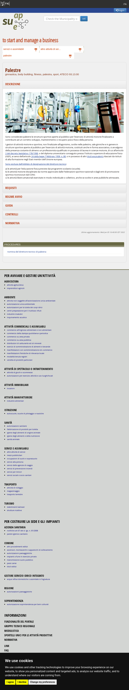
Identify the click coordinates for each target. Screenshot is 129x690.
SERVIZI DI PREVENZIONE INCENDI (19, 468)
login (120, 10)
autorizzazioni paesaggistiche (19, 553)
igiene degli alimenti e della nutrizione (23, 436)
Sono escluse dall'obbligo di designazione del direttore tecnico (35, 164)
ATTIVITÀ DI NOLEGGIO (15, 487)
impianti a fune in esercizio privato (22, 556)
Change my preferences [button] (42, 682)
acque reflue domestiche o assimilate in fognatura (28, 579)
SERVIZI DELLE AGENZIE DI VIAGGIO (20, 465)
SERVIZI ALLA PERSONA (15, 462)
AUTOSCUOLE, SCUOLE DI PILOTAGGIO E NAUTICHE (25, 413)
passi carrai (11, 563)
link (6, 646)
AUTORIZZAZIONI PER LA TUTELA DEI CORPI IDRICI (24, 307)
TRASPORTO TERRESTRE (15, 494)
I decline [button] (22, 682)
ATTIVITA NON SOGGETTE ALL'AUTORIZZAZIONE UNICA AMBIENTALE (31, 300)
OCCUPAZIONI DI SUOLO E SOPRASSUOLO (22, 458)
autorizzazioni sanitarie (17, 426)
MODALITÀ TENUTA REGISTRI (17, 356)
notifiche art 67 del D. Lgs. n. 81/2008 (22, 530)
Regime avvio (13, 197)
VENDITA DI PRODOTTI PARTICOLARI (19, 360)
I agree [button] (10, 682)
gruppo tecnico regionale (19, 626)
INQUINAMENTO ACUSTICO (17, 317)
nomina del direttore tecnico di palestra (26, 251)
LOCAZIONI (11, 388)
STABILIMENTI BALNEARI (16, 507)
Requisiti (11, 188)
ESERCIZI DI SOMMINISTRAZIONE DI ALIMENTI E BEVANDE (28, 346)
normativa (10, 640)
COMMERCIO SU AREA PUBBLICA (19, 340)
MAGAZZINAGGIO (13, 491)
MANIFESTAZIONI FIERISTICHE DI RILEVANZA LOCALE (25, 353)
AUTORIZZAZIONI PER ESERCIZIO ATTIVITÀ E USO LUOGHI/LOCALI (30, 375)
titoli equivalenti (95, 156)
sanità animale (13, 439)
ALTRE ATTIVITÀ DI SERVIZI (16, 452)
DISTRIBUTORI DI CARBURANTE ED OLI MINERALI (24, 343)
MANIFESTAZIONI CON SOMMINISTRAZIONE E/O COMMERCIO (29, 350)
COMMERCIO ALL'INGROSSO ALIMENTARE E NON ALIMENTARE (29, 330)
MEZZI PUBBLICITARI (14, 455)
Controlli (11, 214)
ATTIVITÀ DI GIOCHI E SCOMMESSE (20, 372)
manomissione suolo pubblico (20, 560)
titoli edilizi (11, 566)
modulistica (11, 631)
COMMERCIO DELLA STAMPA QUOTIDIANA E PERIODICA (27, 333)
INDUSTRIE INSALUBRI (15, 314)
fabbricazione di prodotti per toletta (22, 429)
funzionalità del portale (19, 621)
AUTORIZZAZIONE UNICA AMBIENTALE (21, 304)
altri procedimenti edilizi (17, 546)
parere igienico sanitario (17, 534)
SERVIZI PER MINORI (14, 472)
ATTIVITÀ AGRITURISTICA (15, 285)
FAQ (6, 650)
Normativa (12, 223)
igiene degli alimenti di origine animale (23, 432)
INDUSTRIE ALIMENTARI (15, 401)
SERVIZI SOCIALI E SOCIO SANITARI (19, 475)
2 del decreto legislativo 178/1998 (21, 153)
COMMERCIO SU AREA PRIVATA (18, 336)
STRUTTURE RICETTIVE (14, 510)
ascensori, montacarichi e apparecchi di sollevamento (30, 550)
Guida (9, 205)
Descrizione (12, 84)
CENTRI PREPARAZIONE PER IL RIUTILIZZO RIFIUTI (24, 310)
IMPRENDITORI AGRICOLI (15, 288)
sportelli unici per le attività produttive (28, 635)
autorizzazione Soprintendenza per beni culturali (28, 604)
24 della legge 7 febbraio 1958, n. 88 (48, 156)
